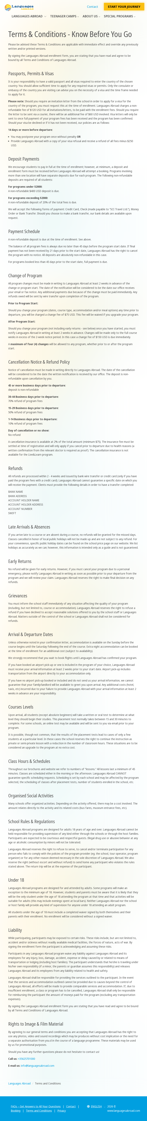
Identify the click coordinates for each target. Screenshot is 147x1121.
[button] (96, 1106)
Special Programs (118, 16)
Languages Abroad (29, 16)
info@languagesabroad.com (37, 1066)
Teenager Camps (63, 16)
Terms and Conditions (39, 1111)
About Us (90, 16)
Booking (15, 1111)
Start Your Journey (124, 7)
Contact (92, 7)
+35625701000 (26, 1059)
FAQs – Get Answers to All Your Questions (36, 1106)
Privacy (61, 1111)
